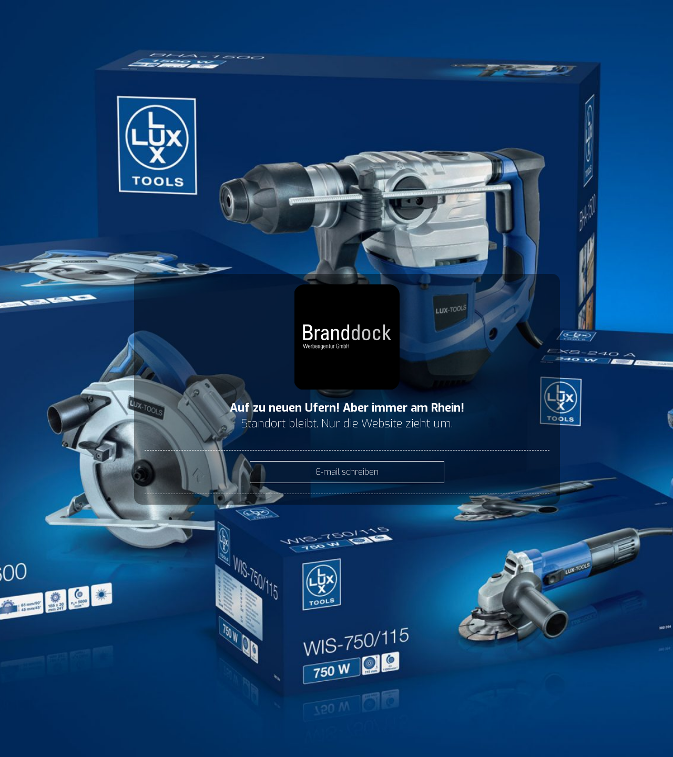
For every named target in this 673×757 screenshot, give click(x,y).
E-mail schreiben (347, 471)
